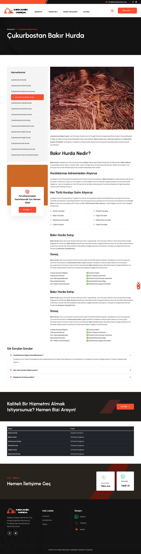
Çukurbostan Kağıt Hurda (20, 137)
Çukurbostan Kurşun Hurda (21, 114)
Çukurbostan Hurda (18, 80)
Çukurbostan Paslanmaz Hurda (23, 149)
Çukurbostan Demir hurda (21, 86)
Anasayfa (38, 12)
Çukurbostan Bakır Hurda (23, 97)
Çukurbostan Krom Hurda (20, 120)
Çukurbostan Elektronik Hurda (22, 126)
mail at (82, 529)
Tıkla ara (83, 523)
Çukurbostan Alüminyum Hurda (23, 91)
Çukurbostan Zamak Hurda (21, 103)
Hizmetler (53, 12)
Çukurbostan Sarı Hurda (20, 143)
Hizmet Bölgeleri (70, 12)
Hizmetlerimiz (47, 520)
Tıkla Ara (127, 10)
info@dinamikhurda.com (116, 2)
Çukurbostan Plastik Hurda (21, 109)
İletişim (86, 12)
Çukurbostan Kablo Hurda (21, 132)
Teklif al (82, 517)
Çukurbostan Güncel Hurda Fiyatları (24, 155)
